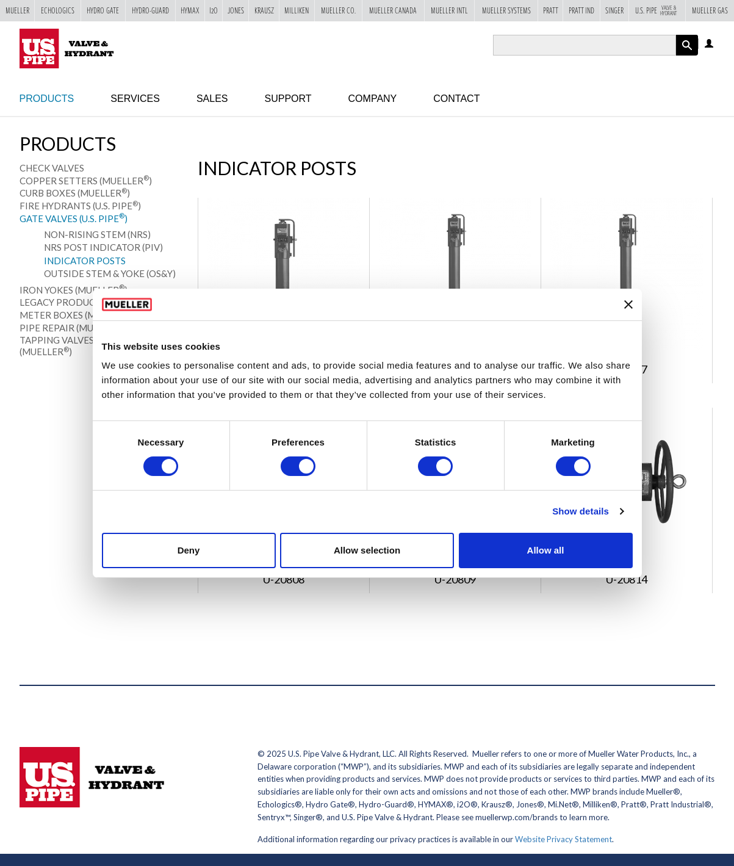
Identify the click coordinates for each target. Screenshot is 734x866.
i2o (213, 10)
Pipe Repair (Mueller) (74, 327)
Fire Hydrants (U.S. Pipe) (80, 205)
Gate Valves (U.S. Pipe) (74, 218)
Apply (687, 55)
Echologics (57, 10)
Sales (212, 98)
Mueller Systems (506, 10)
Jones (236, 10)
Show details (580, 511)
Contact (456, 98)
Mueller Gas (710, 10)
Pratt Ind (581, 10)
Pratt (550, 10)
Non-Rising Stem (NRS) (97, 234)
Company (372, 98)
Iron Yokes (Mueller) (74, 289)
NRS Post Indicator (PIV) (103, 247)
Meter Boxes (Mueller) (78, 314)
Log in (710, 44)
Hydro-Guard (150, 10)
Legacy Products (63, 302)
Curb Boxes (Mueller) (75, 192)
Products (47, 98)
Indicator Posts (85, 260)
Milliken (296, 10)
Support (288, 98)
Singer (614, 10)
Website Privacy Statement (563, 839)
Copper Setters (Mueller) (86, 180)
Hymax (190, 10)
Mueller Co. (338, 10)
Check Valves (52, 167)
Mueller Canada (393, 10)
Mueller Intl (449, 10)
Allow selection (367, 550)
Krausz (264, 10)
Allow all (545, 550)
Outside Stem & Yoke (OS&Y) (110, 273)
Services (135, 98)
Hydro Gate (103, 10)
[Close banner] (628, 304)
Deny (189, 550)
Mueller (17, 10)
